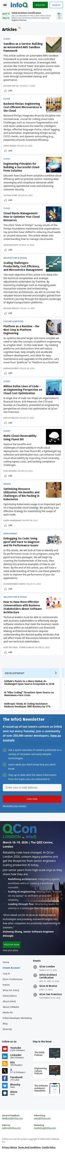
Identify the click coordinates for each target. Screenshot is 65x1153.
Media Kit (8, 1012)
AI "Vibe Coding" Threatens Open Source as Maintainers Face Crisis (29, 694)
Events (6, 984)
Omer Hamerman (12, 520)
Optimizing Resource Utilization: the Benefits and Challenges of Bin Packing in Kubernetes (21, 494)
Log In (6, 973)
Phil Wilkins (10, 471)
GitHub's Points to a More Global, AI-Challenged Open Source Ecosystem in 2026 (29, 683)
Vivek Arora (9, 145)
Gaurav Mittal (11, 85)
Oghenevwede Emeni (14, 584)
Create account (11, 967)
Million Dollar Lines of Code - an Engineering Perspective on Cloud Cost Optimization (22, 390)
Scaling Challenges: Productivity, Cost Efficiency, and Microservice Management (23, 266)
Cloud (6, 39)
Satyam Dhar (10, 195)
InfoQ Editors (10, 995)
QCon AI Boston (48, 986)
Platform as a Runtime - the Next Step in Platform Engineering (21, 330)
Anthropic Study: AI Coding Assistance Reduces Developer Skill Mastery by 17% (27, 705)
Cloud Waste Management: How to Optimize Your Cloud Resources (21, 217)
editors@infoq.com (11, 1128)
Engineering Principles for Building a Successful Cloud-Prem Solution (21, 167)
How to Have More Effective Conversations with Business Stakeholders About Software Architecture (22, 607)
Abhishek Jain (10, 245)
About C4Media (11, 1006)
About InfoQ (9, 1001)
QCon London (47, 966)
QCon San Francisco (50, 994)
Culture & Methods (13, 321)
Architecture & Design (15, 258)
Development (10, 533)
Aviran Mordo (11, 368)
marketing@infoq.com (45, 1128)
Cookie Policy (48, 1147)
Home (6, 962)
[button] (32, 799)
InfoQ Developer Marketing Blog (17, 1020)
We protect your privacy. (14, 805)
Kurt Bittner (10, 647)
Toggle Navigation (5, 5)
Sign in (56, 5)
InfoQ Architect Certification (48, 976)
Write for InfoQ (11, 990)
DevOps (7, 484)
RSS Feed (20, 28)
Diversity (7, 1029)
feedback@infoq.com (12, 1118)
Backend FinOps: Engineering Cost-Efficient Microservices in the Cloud (22, 107)
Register (40, 5)
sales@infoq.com (42, 1118)
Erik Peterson (10, 418)
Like (10, 90)
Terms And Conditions (29, 1147)
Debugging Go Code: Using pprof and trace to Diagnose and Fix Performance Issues (21, 542)
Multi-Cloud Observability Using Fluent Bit (19, 437)
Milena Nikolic (11, 308)
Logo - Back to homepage (19, 4)
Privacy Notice (9, 1147)
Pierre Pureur (26, 647)
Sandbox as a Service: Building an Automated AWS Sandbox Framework (23, 47)
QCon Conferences (13, 979)
